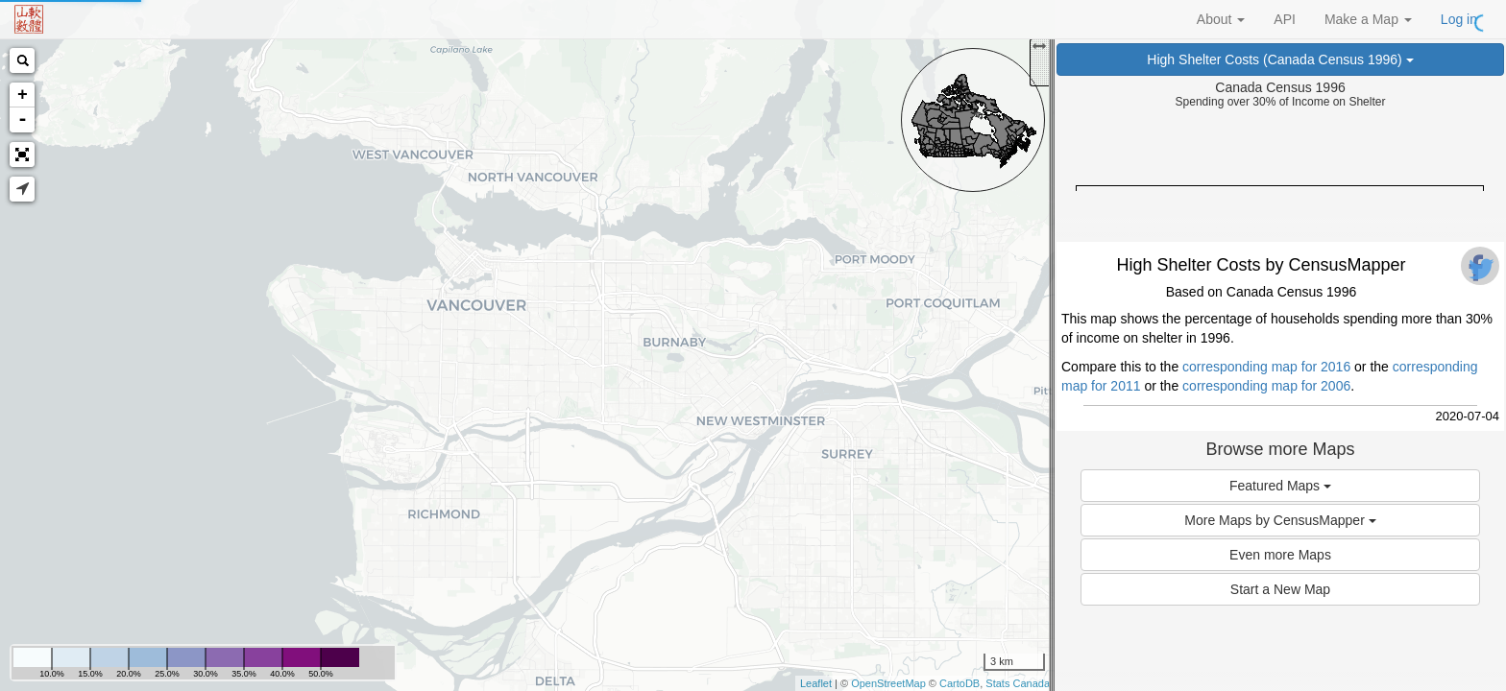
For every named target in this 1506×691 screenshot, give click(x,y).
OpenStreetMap (888, 683)
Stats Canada (1017, 683)
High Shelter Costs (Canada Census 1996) (1280, 59)
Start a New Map (1280, 589)
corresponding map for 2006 (1266, 385)
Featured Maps (1280, 485)
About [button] (1221, 19)
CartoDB (959, 683)
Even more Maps (1280, 554)
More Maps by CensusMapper (1279, 520)
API (1285, 19)
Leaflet (816, 683)
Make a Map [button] (1368, 19)
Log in (1459, 19)
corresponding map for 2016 (1266, 366)
